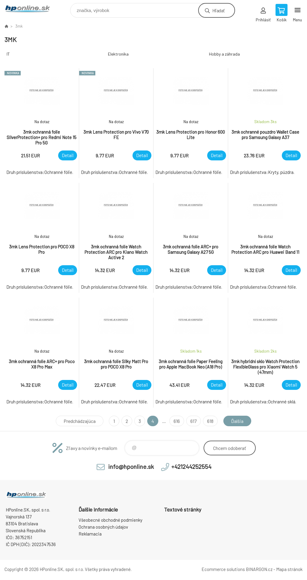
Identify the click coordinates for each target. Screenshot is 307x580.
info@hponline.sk (131, 466)
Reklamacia (90, 533)
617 (193, 421)
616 (177, 421)
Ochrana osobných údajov (103, 527)
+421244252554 (191, 466)
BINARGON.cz (259, 569)
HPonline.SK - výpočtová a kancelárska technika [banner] (31, 9)
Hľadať (218, 10)
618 (210, 421)
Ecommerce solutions (223, 569)
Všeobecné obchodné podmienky (110, 520)
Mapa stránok (289, 569)
